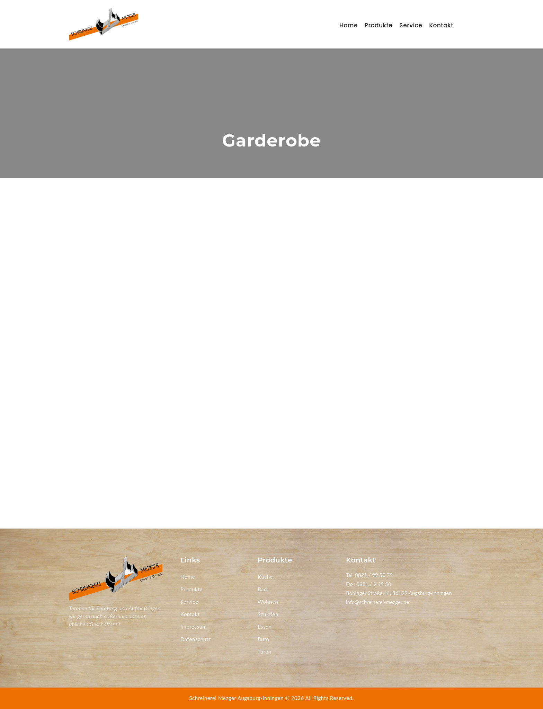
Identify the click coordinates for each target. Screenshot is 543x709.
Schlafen (268, 614)
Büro (263, 639)
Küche (265, 577)
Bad (262, 589)
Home (348, 25)
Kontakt (441, 25)
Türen (265, 651)
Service (410, 25)
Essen (265, 626)
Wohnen (268, 602)
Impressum (193, 626)
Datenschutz (195, 639)
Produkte (378, 25)
